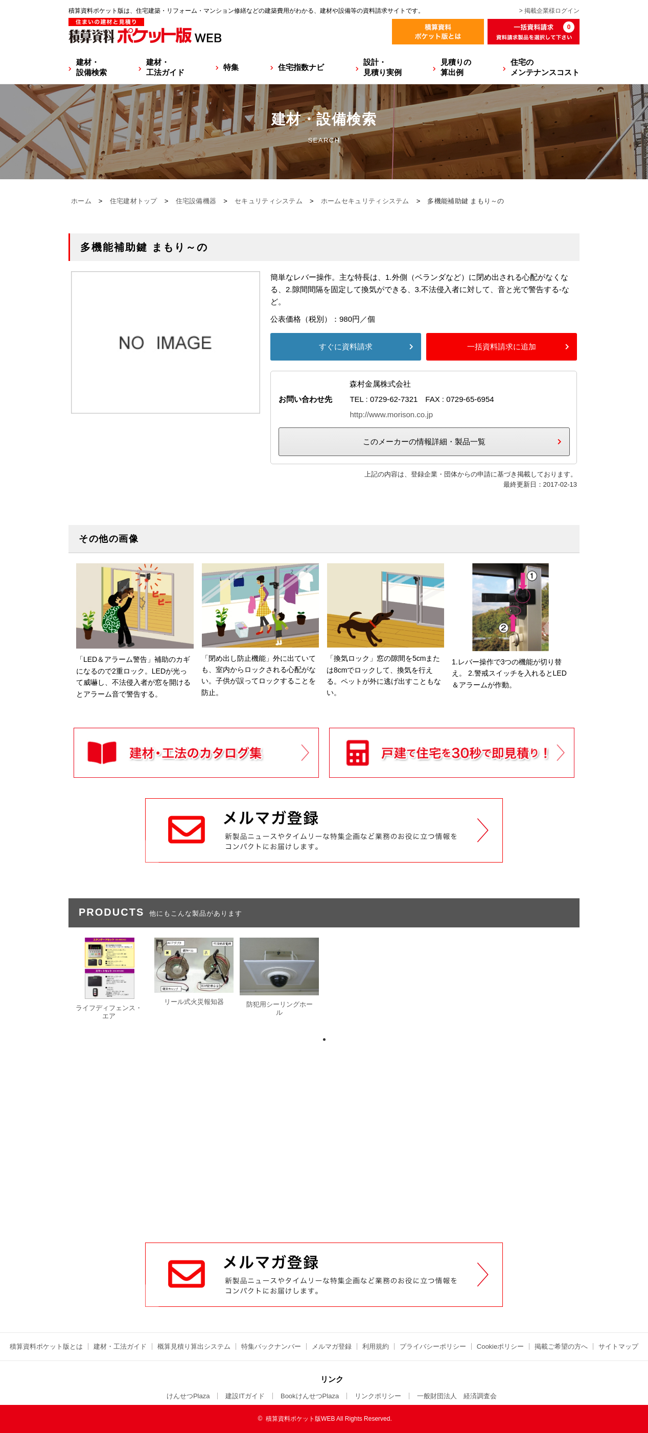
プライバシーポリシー (433, 1346)
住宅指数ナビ (301, 67)
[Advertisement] (324, 1165)
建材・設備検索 (91, 67)
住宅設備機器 (196, 201)
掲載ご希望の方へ (561, 1346)
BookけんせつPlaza (310, 1396)
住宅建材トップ (133, 201)
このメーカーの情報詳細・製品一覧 (424, 441)
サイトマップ (618, 1346)
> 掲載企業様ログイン (549, 10)
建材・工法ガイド (165, 67)
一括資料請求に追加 (501, 346)
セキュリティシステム (269, 201)
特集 (231, 67)
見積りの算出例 (456, 67)
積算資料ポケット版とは (46, 1346)
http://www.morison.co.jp (391, 414)
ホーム (81, 201)
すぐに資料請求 (346, 346)
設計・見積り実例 (382, 67)
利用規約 (375, 1346)
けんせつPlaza (188, 1396)
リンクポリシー (378, 1396)
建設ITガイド (245, 1396)
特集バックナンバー (271, 1346)
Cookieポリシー (500, 1346)
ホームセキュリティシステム (365, 201)
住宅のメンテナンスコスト (545, 67)
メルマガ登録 (332, 1346)
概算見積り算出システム (193, 1346)
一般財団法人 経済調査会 (457, 1396)
